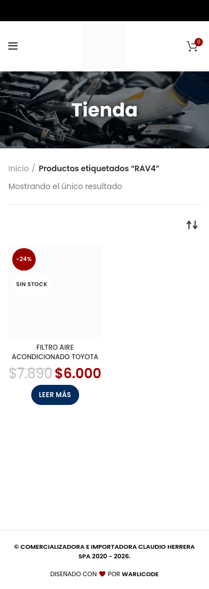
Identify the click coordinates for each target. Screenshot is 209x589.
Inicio (18, 168)
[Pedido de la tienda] (192, 224)
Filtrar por (38, 224)
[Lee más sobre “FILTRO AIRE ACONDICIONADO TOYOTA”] (55, 395)
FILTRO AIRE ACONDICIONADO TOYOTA (55, 351)
